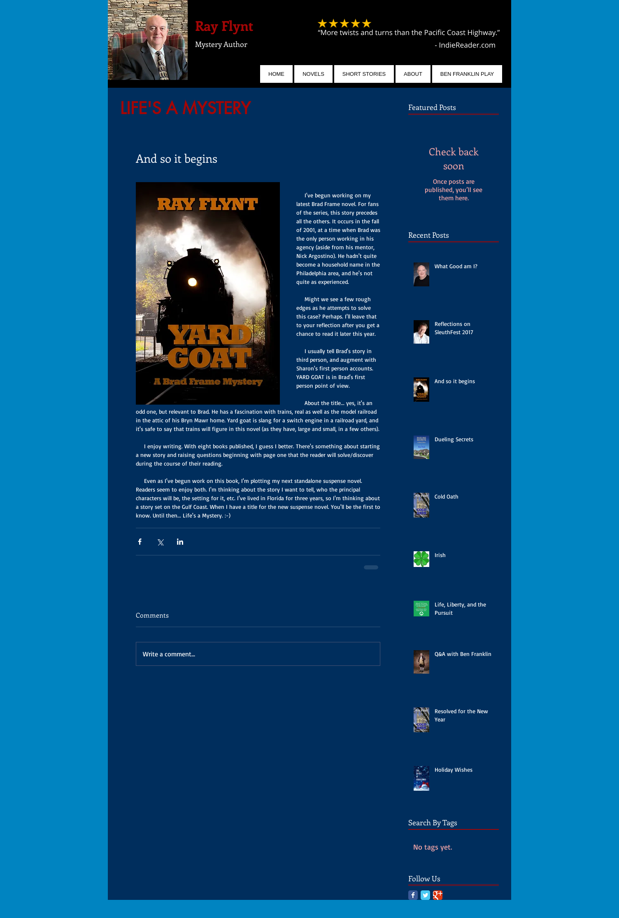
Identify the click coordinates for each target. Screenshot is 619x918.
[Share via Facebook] (140, 542)
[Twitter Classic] (425, 895)
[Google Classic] (437, 895)
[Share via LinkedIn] (180, 542)
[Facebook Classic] (413, 895)
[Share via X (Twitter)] (160, 542)
